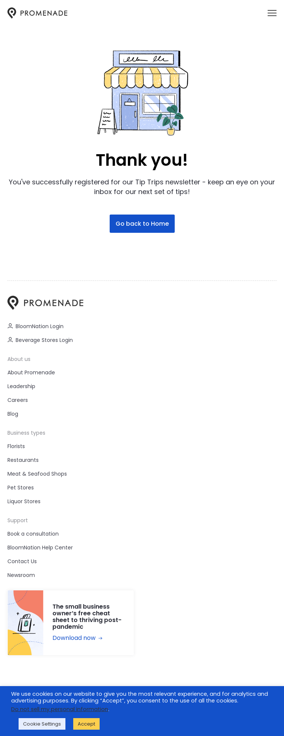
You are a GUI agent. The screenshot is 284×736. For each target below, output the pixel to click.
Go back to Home (142, 223)
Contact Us (22, 561)
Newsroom (21, 575)
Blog (12, 414)
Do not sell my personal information (59, 709)
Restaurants (23, 460)
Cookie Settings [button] (42, 723)
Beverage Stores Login (40, 340)
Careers (17, 400)
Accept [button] (86, 723)
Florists (16, 446)
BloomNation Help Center (40, 547)
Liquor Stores (24, 501)
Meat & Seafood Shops (37, 474)
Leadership (21, 386)
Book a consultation (33, 533)
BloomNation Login (35, 326)
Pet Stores (20, 487)
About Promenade (31, 372)
